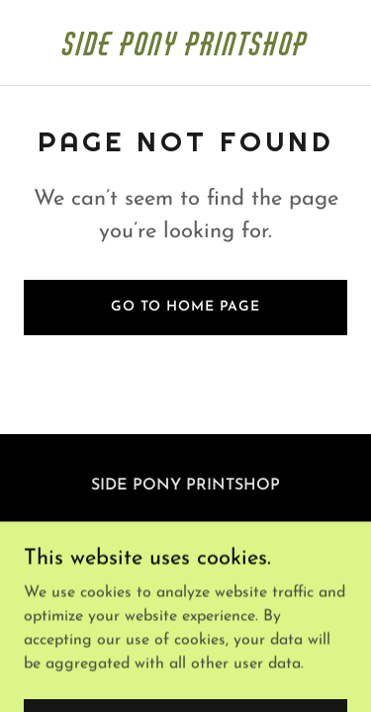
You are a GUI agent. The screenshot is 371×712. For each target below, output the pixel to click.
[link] (185, 51)
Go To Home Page (185, 307)
